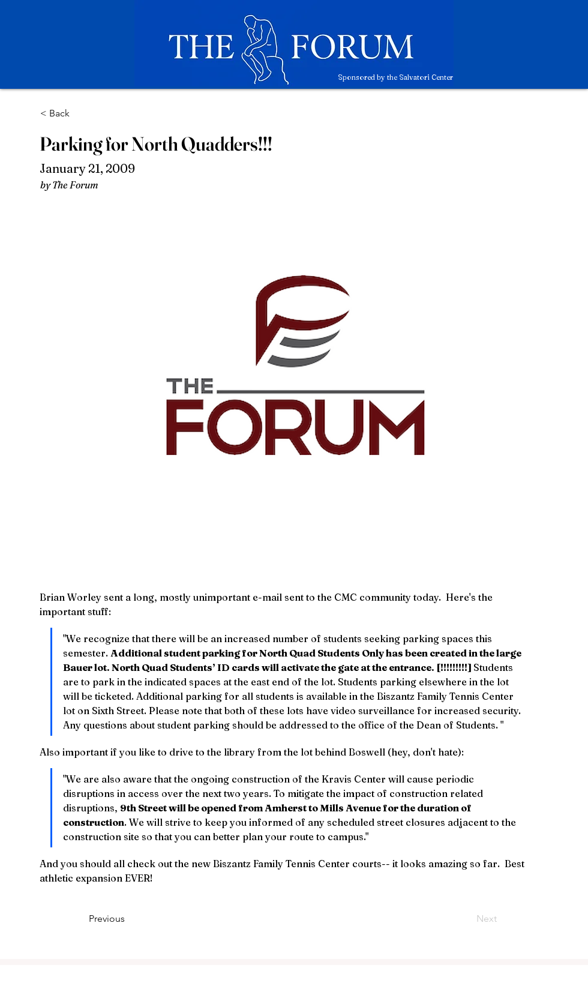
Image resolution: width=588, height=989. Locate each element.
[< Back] (79, 113)
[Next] (467, 919)
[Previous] (128, 919)
